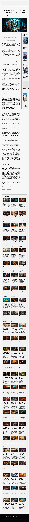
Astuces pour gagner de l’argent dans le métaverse (22, 455)
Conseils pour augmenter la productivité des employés (6, 467)
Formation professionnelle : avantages (6, 391)
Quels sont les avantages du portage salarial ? (22, 329)
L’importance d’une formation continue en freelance (14, 429)
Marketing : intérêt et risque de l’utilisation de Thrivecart (6, 416)
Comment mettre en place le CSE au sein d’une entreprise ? (14, 217)
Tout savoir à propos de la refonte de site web (14, 442)
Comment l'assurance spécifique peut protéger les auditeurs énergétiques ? (25, 104)
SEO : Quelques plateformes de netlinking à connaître (6, 492)
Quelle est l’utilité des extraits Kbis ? (6, 454)
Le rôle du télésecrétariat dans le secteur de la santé (6, 255)
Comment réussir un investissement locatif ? (6, 353)
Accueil (3, 6)
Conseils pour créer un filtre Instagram (5, 403)
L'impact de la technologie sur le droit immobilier (6, 216)
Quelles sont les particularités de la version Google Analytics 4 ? (14, 366)
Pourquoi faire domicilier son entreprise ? (14, 279)
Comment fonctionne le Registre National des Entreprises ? (14, 330)
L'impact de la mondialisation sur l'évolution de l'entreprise (14, 267)
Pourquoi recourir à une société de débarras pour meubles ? (6, 505)
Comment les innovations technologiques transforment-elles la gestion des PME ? (25, 76)
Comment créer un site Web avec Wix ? (22, 442)
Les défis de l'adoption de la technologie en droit (8, 40)
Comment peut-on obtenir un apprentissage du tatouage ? (6, 342)
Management (7, 516)
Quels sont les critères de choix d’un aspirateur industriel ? (14, 404)
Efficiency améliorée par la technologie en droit (8, 35)
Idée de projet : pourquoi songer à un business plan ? (6, 442)
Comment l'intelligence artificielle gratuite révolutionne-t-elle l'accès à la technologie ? (25, 62)
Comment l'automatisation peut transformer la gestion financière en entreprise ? (25, 47)
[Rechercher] (13, 519)
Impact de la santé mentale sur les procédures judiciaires (6, 242)
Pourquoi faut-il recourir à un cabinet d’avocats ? (22, 467)
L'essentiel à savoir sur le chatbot (13, 492)
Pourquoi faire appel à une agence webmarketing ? (22, 429)
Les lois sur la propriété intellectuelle (21, 378)
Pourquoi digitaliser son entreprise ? (6, 428)
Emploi (13, 516)
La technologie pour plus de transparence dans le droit (9, 37)
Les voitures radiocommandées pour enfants (14, 416)
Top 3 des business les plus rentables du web (22, 403)
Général (6, 6)
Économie (2, 516)
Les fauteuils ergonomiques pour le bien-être (7, 479)
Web (10, 516)
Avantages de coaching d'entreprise (13, 454)
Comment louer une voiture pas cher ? (22, 492)
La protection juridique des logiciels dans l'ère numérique (22, 255)
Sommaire (5, 34)
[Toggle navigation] (3, 2)
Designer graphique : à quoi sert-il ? (22, 479)
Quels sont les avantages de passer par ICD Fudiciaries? (14, 480)
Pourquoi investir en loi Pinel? (6, 378)
